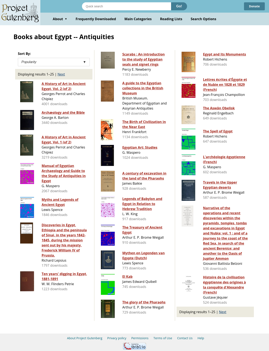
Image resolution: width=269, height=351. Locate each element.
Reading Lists (171, 19)
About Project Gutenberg (84, 338)
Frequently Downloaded (96, 19)
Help (201, 338)
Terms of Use (162, 338)
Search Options (203, 19)
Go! (179, 6)
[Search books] (126, 6)
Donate (254, 6)
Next (61, 74)
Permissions (140, 338)
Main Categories (138, 19)
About (60, 18)
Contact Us (185, 338)
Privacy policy (116, 338)
